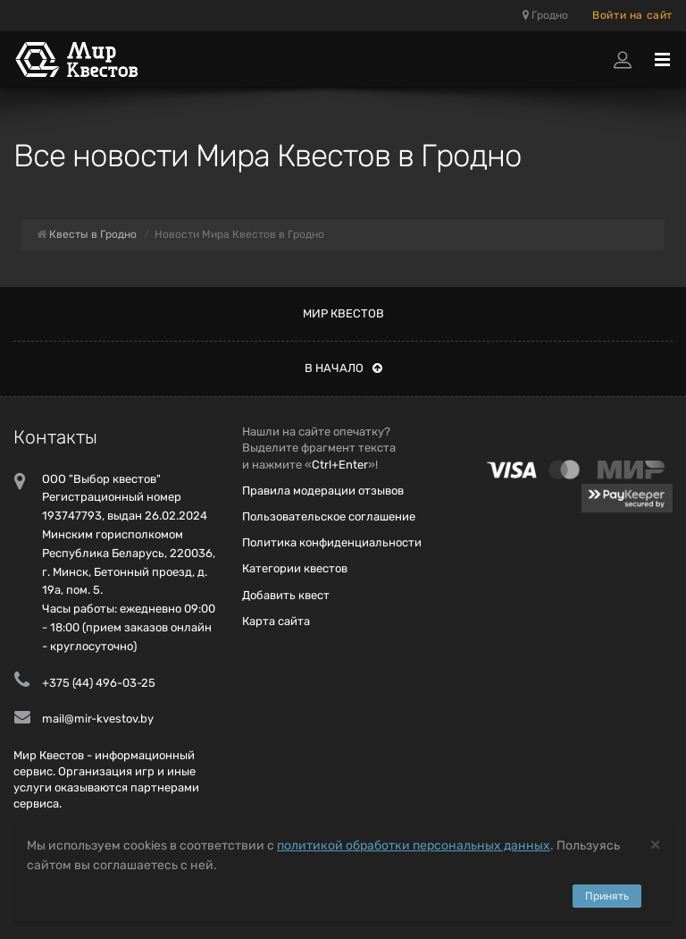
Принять (607, 896)
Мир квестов (343, 313)
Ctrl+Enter (340, 464)
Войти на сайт (632, 15)
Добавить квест (286, 595)
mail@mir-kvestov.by (98, 718)
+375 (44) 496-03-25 (98, 682)
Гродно (545, 15)
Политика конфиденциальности (332, 542)
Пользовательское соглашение (328, 516)
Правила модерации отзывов (323, 490)
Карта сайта (276, 621)
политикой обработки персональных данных (413, 845)
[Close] (655, 843)
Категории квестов (294, 568)
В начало (343, 368)
